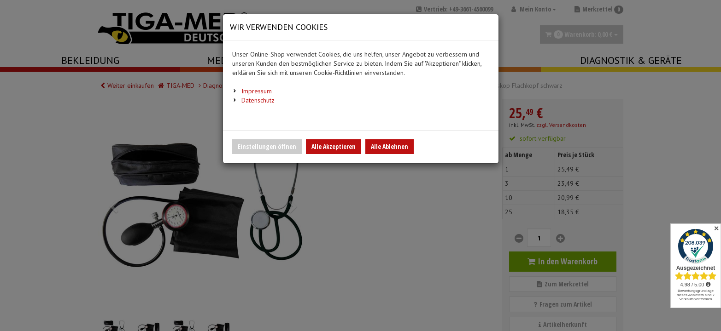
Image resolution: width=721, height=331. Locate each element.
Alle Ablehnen (389, 146)
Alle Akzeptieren (333, 146)
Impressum (256, 91)
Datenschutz (258, 100)
